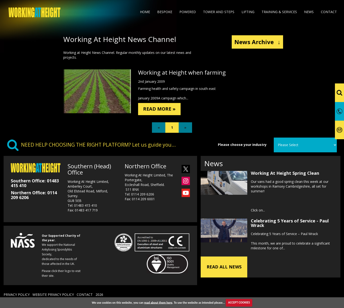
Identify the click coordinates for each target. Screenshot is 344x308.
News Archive (257, 42)
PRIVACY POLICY (17, 296)
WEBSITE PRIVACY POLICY (53, 296)
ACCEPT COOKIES (239, 302)
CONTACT (85, 296)
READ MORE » (162, 109)
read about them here (158, 302)
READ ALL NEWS (224, 268)
